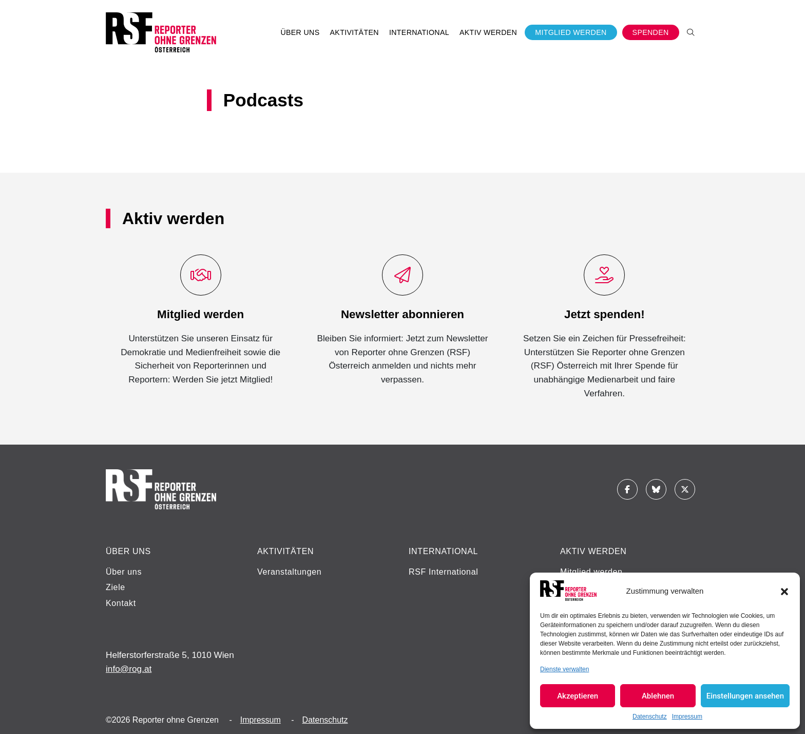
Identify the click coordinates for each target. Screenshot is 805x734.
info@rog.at (128, 669)
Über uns (124, 571)
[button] (784, 590)
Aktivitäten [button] (354, 32)
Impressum (687, 716)
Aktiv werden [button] (488, 32)
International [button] (419, 32)
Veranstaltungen (289, 571)
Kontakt (121, 603)
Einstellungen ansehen (745, 696)
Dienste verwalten (564, 669)
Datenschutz (649, 716)
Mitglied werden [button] (570, 32)
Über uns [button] (299, 32)
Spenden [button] (650, 32)
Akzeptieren (577, 696)
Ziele (115, 587)
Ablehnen (658, 696)
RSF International (443, 571)
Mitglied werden (591, 571)
